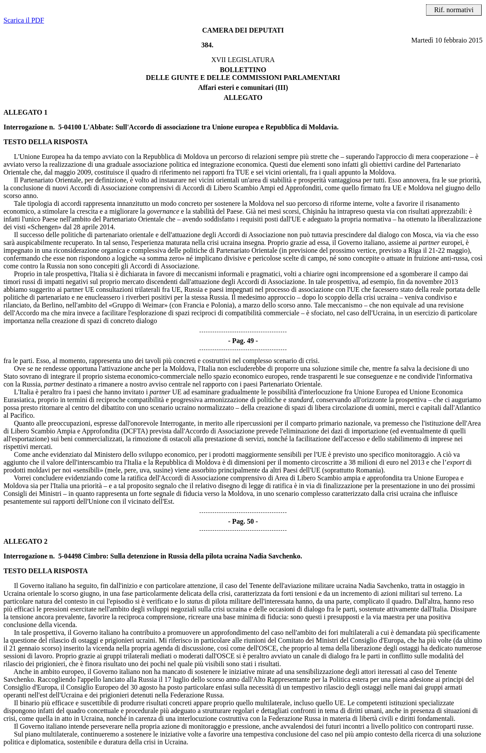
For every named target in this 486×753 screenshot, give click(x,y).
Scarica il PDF (23, 20)
